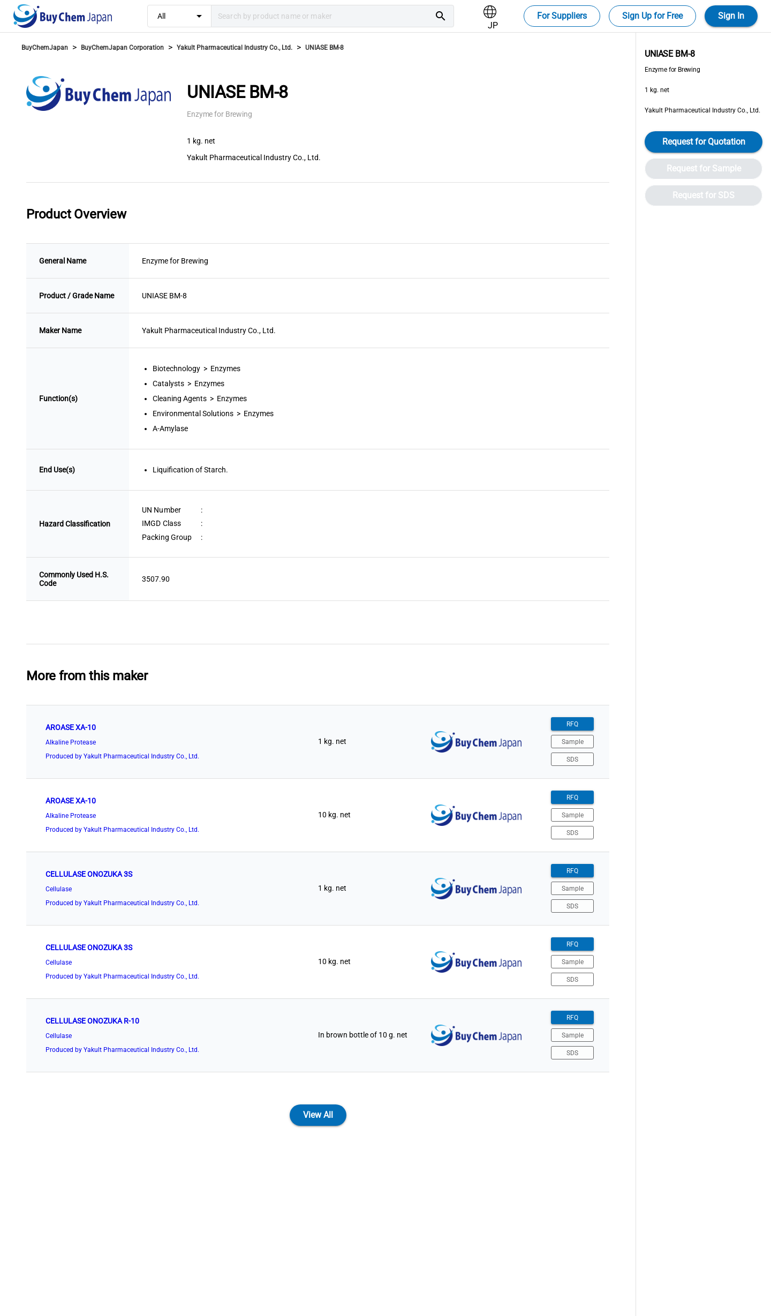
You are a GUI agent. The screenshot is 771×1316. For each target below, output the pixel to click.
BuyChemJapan (44, 47)
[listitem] (317, 741)
